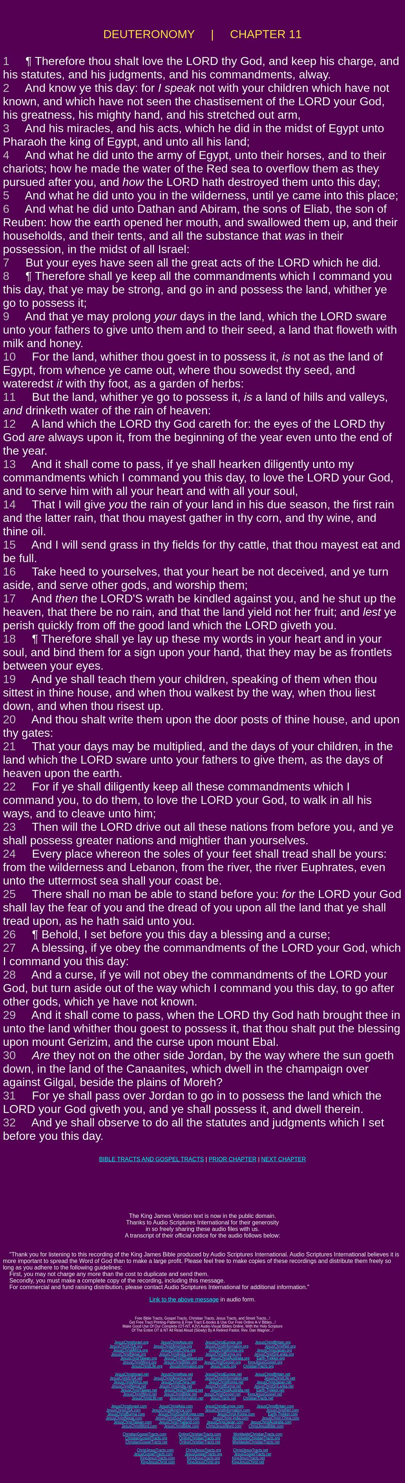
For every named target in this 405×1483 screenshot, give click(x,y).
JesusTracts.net (223, 1398)
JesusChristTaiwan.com (133, 1422)
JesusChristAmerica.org (172, 1346)
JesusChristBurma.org (223, 1354)
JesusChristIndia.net (175, 1386)
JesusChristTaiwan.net (139, 1390)
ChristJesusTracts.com (155, 1450)
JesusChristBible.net (180, 1394)
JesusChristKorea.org (225, 1350)
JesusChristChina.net (178, 1382)
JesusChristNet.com (282, 1410)
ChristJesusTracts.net (250, 1450)
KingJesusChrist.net (248, 1462)
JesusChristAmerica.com (172, 1410)
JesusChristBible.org (180, 1362)
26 (9, 934)
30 (9, 1055)
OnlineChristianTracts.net (199, 1442)
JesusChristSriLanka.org (274, 1354)
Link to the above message (184, 1299)
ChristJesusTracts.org (203, 1450)
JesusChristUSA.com (123, 1410)
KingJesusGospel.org (265, 1362)
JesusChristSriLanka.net (273, 1386)
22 (9, 786)
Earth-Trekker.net (270, 1390)
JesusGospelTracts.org (203, 1454)
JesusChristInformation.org (226, 1346)
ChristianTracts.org (258, 1366)
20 (9, 719)
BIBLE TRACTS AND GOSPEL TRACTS (151, 1159)
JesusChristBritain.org (273, 1342)
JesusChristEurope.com (224, 1406)
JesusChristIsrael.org (131, 1342)
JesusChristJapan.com (225, 1422)
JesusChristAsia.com (176, 1406)
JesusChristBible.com (181, 1426)
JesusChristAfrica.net (131, 1382)
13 (9, 464)
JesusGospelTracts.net (252, 1454)
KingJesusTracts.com (157, 1458)
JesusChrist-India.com (230, 1418)
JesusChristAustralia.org (230, 1358)
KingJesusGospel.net (265, 1394)
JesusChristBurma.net (223, 1386)
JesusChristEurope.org (223, 1342)
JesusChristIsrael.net (132, 1374)
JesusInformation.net (186, 1398)
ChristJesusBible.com (265, 1426)
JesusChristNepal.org (128, 1354)
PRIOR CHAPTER (232, 1159)
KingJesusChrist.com (158, 1462)
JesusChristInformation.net (226, 1378)
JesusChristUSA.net (126, 1378)
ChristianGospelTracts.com (144, 1434)
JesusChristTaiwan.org (138, 1358)
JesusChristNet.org (279, 1346)
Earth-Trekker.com (283, 1414)
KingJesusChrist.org (203, 1462)
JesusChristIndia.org (175, 1354)
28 (9, 974)
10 (9, 356)
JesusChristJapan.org (274, 1350)
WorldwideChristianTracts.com (257, 1434)
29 (9, 1014)
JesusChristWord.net (140, 1394)
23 (9, 826)
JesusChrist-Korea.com (236, 1414)
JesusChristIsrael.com (129, 1406)
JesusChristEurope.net (223, 1374)
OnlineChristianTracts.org (199, 1438)
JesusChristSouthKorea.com (181, 1414)
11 (9, 396)
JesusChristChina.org (178, 1350)
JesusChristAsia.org (177, 1342)
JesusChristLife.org (146, 1366)
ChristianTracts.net (258, 1398)
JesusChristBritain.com (275, 1406)
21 (9, 746)
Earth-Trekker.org (270, 1358)
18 (9, 638)
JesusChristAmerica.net (172, 1378)
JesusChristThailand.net (183, 1390)
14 (9, 504)
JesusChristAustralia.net (230, 1390)
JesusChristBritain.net (272, 1374)
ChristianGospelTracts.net (146, 1442)
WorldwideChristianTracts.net (256, 1442)
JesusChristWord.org (140, 1362)
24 (9, 853)
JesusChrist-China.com (280, 1418)
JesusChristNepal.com (124, 1418)
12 (9, 423)
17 (9, 598)
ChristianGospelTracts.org (146, 1438)
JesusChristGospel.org (222, 1362)
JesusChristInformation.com (227, 1410)
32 (9, 1122)
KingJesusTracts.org (203, 1458)
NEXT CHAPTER (283, 1159)
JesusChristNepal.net (129, 1386)
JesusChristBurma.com (126, 1414)
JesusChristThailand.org (183, 1358)
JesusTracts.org (223, 1366)
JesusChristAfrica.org (130, 1350)
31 (9, 1095)
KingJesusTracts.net (248, 1458)
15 (9, 544)
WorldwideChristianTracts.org (256, 1438)
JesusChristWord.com (139, 1426)
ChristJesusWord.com (224, 1426)
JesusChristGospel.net (222, 1394)
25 (9, 894)
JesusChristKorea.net (225, 1382)
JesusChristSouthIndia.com (177, 1418)
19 (9, 679)
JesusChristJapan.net (273, 1382)
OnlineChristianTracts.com (199, 1434)
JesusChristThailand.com (179, 1422)
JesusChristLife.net (279, 1378)
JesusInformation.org (186, 1366)
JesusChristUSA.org (126, 1346)
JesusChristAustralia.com (271, 1422)
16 (9, 571)
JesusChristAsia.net (177, 1374)
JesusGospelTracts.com (153, 1454)
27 (9, 947)
